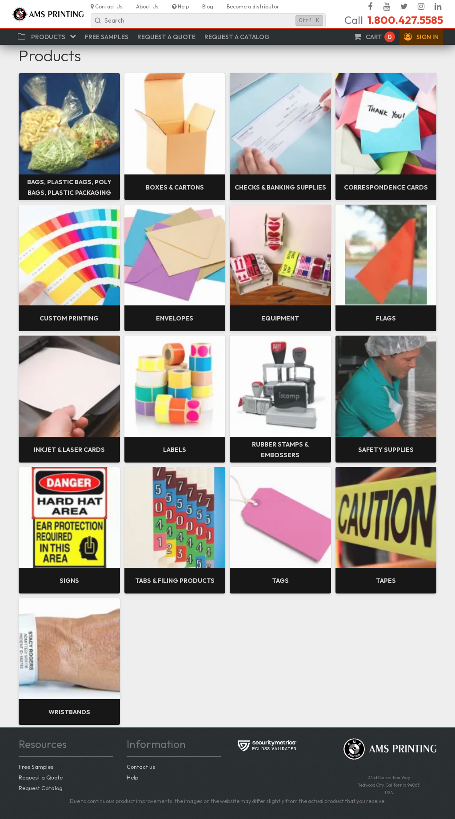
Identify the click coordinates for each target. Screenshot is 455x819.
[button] (421, 37)
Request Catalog (41, 787)
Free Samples (36, 766)
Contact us (141, 766)
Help (132, 777)
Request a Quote (41, 777)
